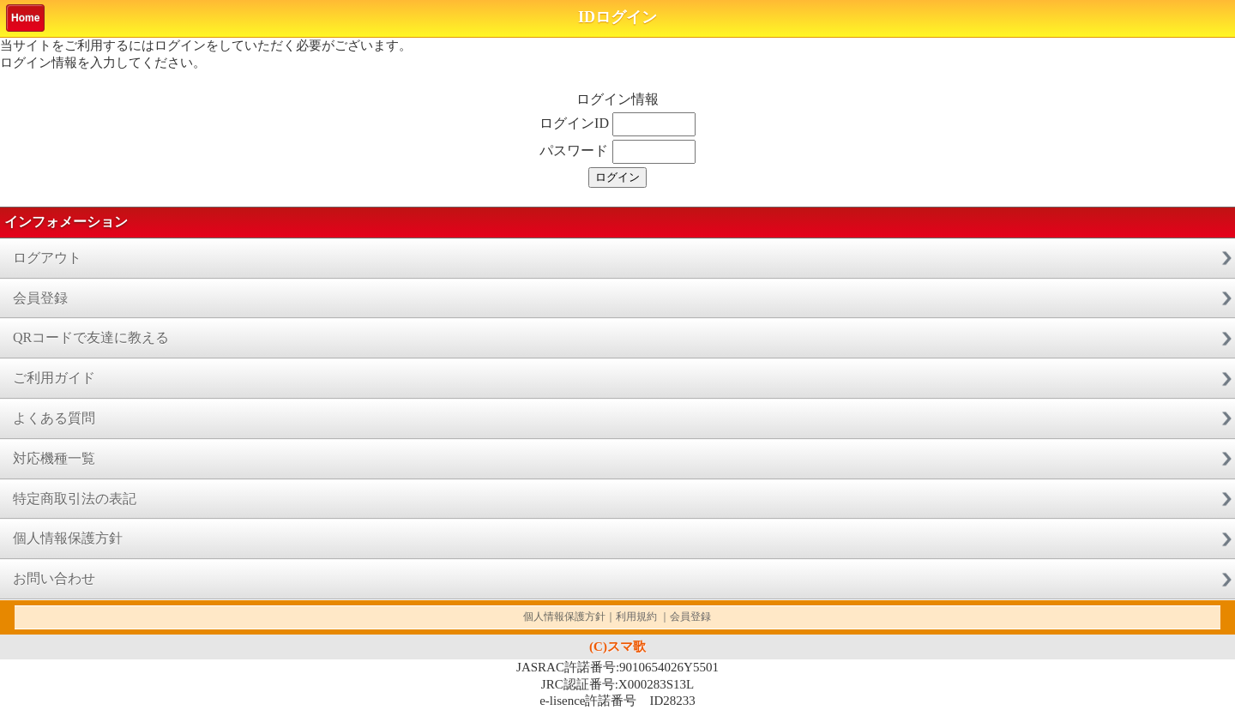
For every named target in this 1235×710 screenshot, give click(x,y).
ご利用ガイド (54, 377)
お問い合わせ (54, 578)
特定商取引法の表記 (74, 498)
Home (25, 18)
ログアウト (47, 257)
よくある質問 (54, 418)
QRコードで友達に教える (91, 337)
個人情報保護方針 (68, 538)
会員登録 (40, 298)
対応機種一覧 (54, 458)
